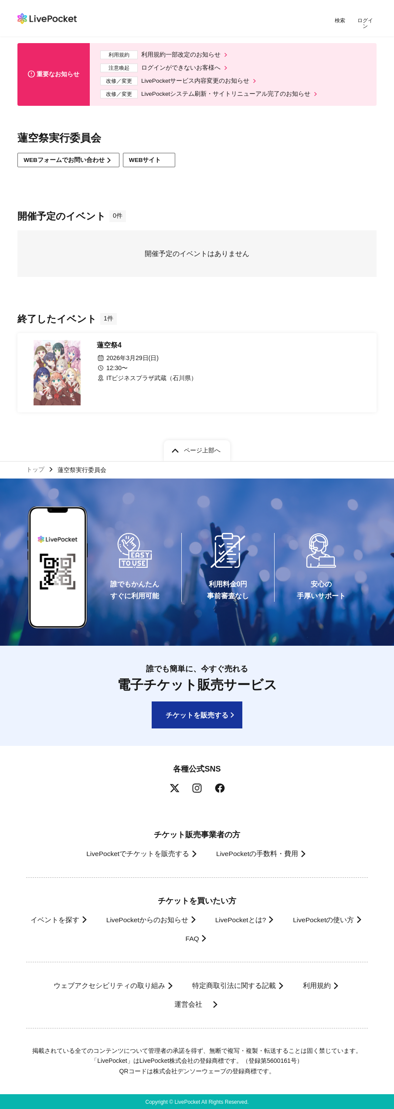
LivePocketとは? (286, 918)
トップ (35, 468)
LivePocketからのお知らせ (189, 918)
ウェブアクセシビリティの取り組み (105, 984)
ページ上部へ (202, 448)
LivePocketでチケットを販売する (135, 852)
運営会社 (191, 1003)
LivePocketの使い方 (169, 937)
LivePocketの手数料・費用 (257, 852)
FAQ (237, 937)
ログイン (365, 21)
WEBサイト (152, 158)
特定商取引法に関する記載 (233, 984)
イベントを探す (93, 918)
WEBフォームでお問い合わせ (65, 157)
